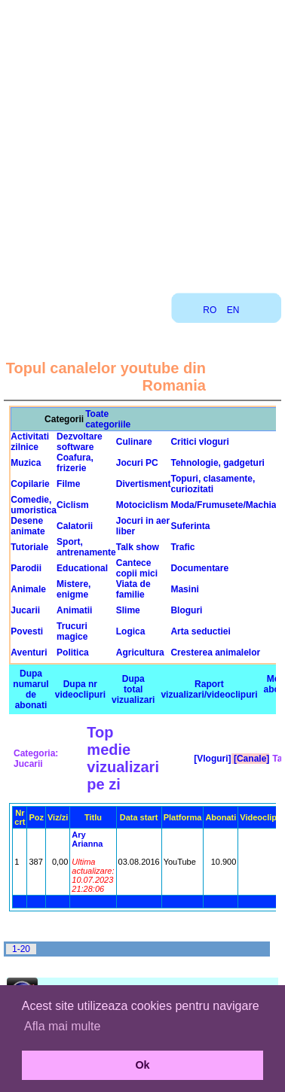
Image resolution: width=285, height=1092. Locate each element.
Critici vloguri (199, 441)
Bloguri (186, 610)
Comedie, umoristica (34, 505)
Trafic (182, 547)
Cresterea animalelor (215, 652)
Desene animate (27, 526)
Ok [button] (142, 1065)
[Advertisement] (141, 141)
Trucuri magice (72, 631)
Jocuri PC (137, 463)
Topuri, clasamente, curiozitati (212, 483)
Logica (131, 631)
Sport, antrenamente (86, 547)
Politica (73, 652)
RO (209, 310)
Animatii (74, 610)
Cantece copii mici (137, 568)
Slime (128, 610)
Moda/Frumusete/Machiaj (224, 505)
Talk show (137, 547)
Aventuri (29, 652)
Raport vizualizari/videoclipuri (209, 689)
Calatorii (75, 526)
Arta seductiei (200, 631)
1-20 (21, 949)
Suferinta (190, 526)
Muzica (26, 463)
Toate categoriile (107, 419)
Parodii (26, 568)
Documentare (199, 568)
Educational (82, 568)
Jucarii (25, 610)
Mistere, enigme (73, 589)
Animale (28, 589)
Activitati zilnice (30, 441)
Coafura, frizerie (75, 462)
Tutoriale (29, 547)
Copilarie (30, 484)
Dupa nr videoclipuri (80, 689)
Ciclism (73, 505)
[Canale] (250, 758)
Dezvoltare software (80, 441)
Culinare (134, 441)
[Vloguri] (211, 758)
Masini (184, 589)
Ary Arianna (87, 839)
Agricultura (140, 652)
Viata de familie (133, 589)
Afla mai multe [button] (62, 1026)
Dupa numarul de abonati (30, 689)
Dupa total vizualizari (133, 689)
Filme (68, 484)
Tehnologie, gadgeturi (217, 463)
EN (233, 310)
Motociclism (142, 505)
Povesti (27, 631)
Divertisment (143, 484)
